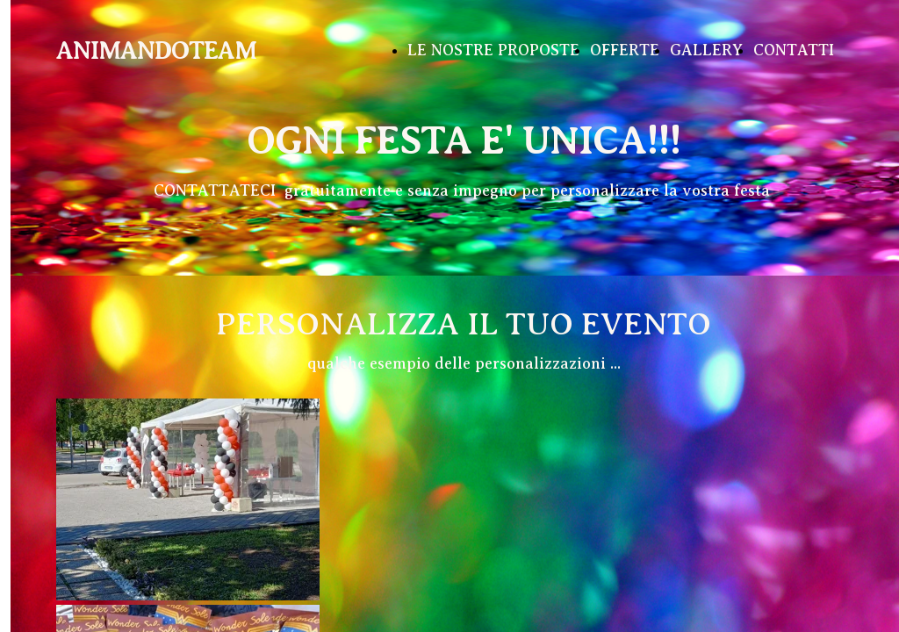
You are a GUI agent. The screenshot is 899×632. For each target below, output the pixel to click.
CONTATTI (793, 50)
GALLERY (706, 50)
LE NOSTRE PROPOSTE (493, 50)
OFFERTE (624, 50)
